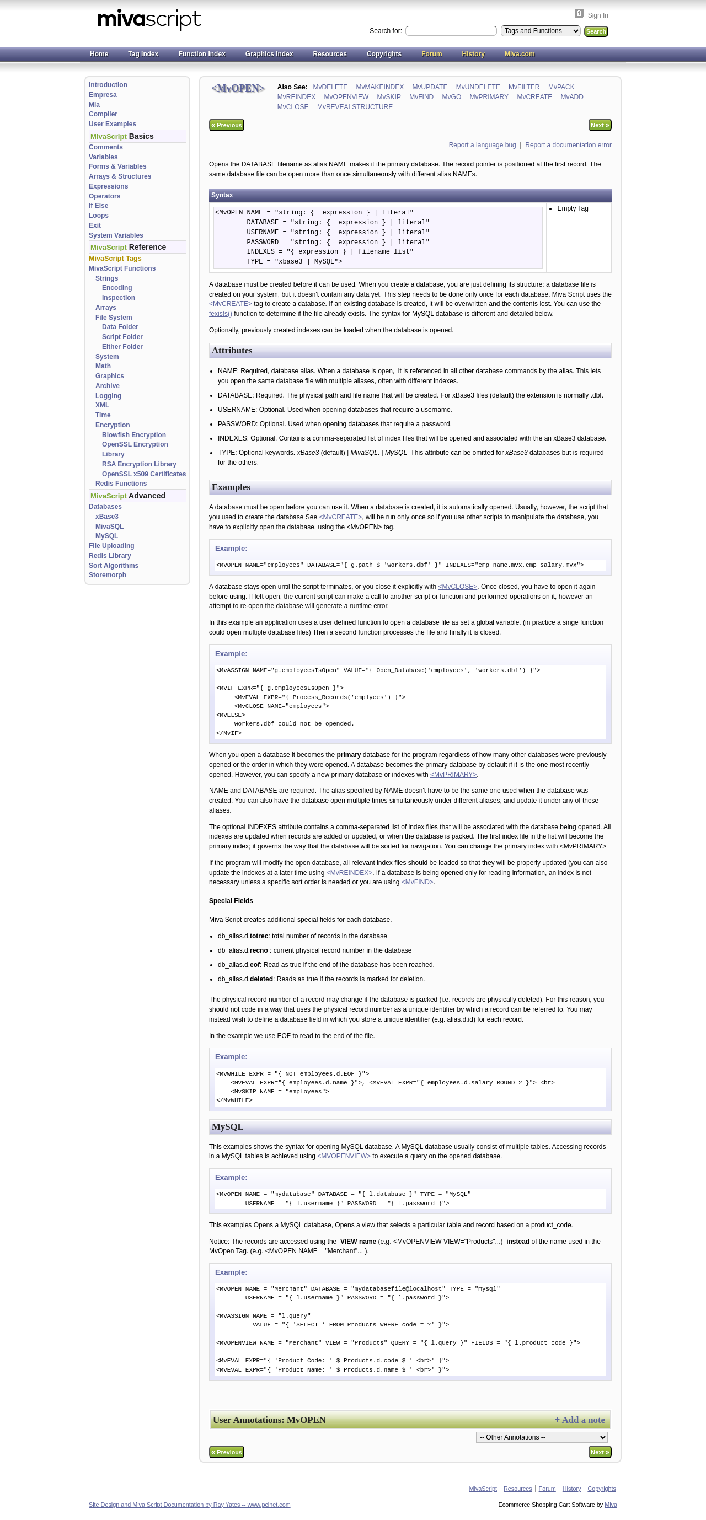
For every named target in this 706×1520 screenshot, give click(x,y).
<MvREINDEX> (349, 873)
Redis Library (110, 556)
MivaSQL (109, 526)
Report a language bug (482, 145)
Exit (95, 225)
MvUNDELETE (478, 87)
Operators (104, 196)
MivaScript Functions (122, 268)
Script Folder (122, 337)
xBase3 (107, 516)
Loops (99, 215)
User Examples (112, 124)
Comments (106, 147)
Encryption (112, 425)
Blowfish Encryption (134, 435)
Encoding (117, 288)
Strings (106, 278)
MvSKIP (389, 97)
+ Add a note (580, 1420)
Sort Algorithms (113, 566)
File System (113, 317)
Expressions (108, 186)
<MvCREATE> (230, 304)
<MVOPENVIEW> (344, 1156)
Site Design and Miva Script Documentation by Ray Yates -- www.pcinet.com (190, 1504)
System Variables (116, 235)
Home (99, 54)
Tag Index (143, 54)
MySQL (106, 536)
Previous (226, 125)
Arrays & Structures (120, 176)
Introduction (108, 85)
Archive (107, 386)
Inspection (118, 298)
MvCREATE (534, 97)
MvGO (452, 97)
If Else (98, 206)
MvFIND (421, 97)
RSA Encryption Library (139, 464)
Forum (431, 54)
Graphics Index (269, 54)
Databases (105, 507)
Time (103, 415)
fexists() (220, 314)
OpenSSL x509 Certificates (144, 474)
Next (600, 125)
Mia (94, 105)
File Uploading (112, 546)
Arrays (105, 307)
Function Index (201, 54)
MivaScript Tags (115, 258)
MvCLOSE (293, 107)
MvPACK (561, 87)
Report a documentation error (568, 145)
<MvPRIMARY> (453, 774)
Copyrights (384, 54)
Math (103, 366)
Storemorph (107, 575)
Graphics (109, 376)
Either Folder (122, 347)
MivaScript (483, 1488)
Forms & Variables (118, 166)
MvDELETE (330, 87)
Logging (108, 396)
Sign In (598, 15)
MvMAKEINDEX (380, 87)
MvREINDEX (296, 97)
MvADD (572, 97)
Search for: (387, 31)
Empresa (103, 95)
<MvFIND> (418, 882)
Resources (330, 54)
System (107, 357)
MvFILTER (524, 87)
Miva (611, 1504)
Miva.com (520, 54)
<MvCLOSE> (458, 586)
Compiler (103, 114)
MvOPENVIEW (346, 97)
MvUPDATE (430, 87)
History (473, 54)
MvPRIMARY (489, 97)
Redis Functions (121, 483)
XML (102, 405)
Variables (103, 157)
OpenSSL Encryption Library (135, 449)
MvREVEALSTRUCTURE (355, 107)
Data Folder (120, 327)
